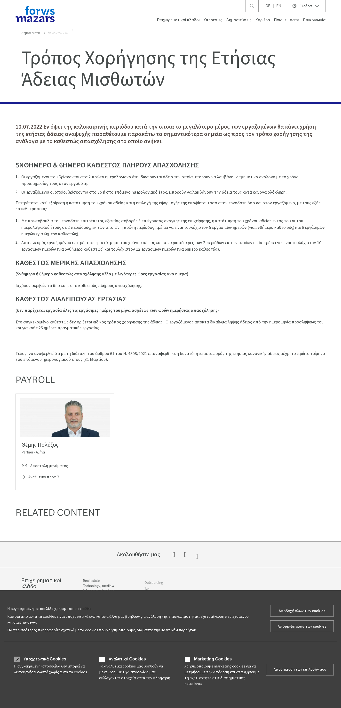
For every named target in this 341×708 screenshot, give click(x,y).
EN (278, 5)
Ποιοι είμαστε (286, 20)
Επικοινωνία (314, 20)
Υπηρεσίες (213, 20)
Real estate (91, 584)
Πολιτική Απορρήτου (178, 630)
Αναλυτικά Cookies (127, 659)
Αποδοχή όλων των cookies (302, 611)
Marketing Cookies (213, 659)
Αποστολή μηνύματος (45, 467)
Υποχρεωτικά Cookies (45, 659)
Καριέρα (262, 20)
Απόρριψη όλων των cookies (302, 626)
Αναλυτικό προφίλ (41, 478)
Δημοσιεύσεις (238, 20)
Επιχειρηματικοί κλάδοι (178, 20)
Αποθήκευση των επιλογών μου (300, 669)
